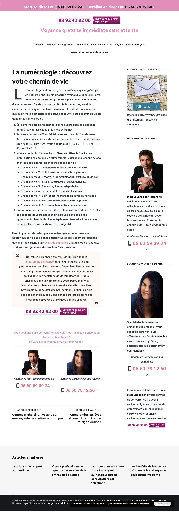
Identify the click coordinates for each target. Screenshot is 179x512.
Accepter (162, 504)
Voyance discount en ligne (129, 44)
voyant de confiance (55, 242)
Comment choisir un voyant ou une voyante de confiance (34, 417)
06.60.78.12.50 (79, 390)
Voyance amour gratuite (60, 44)
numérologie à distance (39, 261)
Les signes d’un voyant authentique (27, 469)
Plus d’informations (141, 504)
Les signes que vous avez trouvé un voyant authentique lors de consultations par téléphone (107, 476)
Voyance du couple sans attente (94, 44)
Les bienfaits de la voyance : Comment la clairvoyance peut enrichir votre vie (148, 471)
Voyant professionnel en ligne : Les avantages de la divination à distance (69, 471)
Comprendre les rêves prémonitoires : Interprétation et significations (79, 419)
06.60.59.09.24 (35, 385)
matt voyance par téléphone (144, 196)
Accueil (40, 44)
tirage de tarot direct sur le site (64, 504)
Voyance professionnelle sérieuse (89, 52)
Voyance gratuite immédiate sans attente (89, 30)
